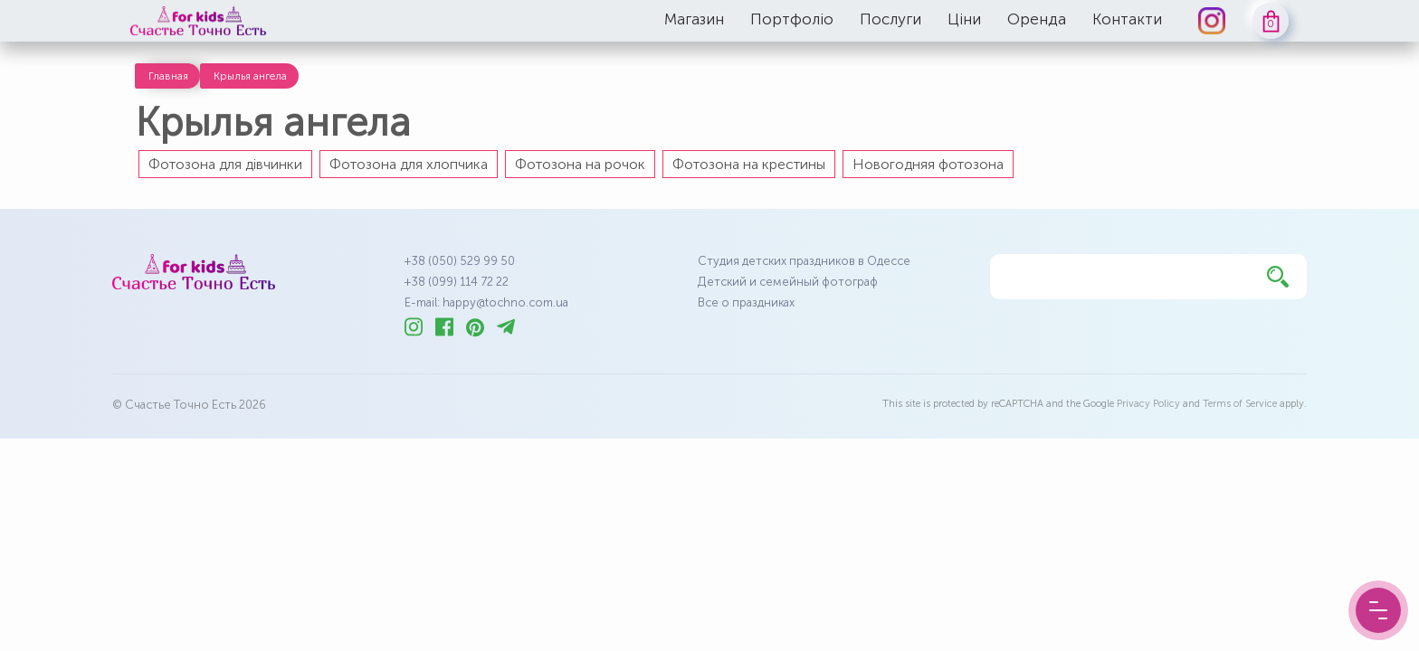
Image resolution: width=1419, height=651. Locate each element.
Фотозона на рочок (580, 164)
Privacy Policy (1148, 404)
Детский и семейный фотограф (788, 281)
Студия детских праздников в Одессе (804, 261)
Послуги (890, 19)
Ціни (964, 19)
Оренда (1036, 19)
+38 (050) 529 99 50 (460, 261)
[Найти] (1278, 276)
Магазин (694, 19)
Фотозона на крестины (748, 164)
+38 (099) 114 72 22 (457, 281)
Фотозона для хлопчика (408, 164)
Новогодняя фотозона (928, 164)
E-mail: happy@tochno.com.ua (486, 302)
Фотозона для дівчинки (225, 164)
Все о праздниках (746, 302)
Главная (168, 76)
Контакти (1127, 19)
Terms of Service (1240, 404)
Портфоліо (791, 19)
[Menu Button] (1378, 610)
